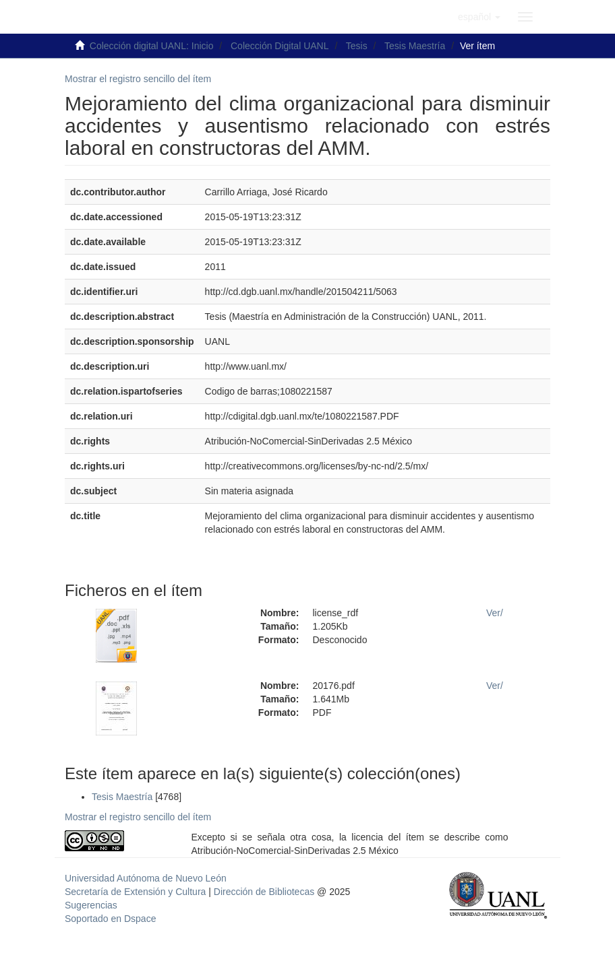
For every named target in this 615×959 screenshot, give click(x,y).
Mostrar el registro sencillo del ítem (138, 78)
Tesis (357, 45)
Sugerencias (91, 905)
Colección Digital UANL (280, 45)
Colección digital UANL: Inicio (152, 45)
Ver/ (494, 612)
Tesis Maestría (414, 45)
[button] (479, 17)
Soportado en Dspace (110, 918)
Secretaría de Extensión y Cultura (136, 891)
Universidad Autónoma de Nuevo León (146, 878)
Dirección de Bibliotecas (264, 891)
